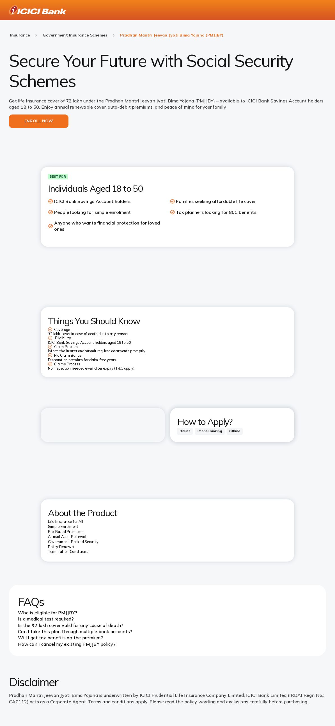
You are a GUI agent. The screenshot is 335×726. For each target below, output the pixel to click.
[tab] (185, 431)
